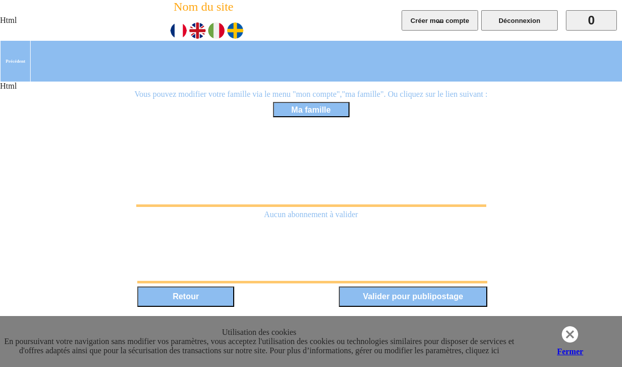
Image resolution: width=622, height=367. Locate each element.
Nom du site (203, 6)
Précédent (15, 61)
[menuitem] (15, 61)
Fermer (570, 351)
